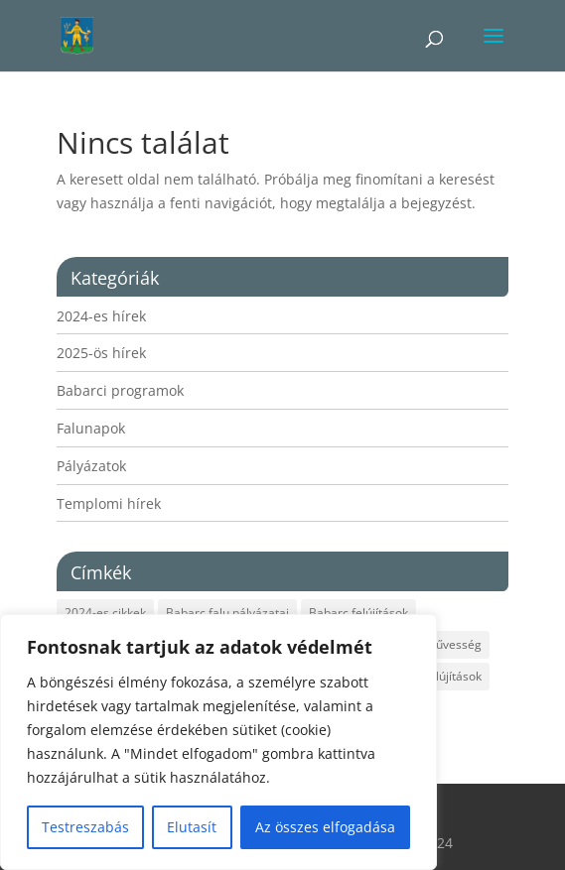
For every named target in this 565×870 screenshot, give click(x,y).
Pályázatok (91, 465)
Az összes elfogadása (325, 826)
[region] (218, 742)
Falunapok (91, 428)
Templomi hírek (109, 503)
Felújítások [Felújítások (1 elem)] (452, 676)
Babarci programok (120, 390)
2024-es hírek (101, 316)
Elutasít (191, 826)
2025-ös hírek (101, 352)
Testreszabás (85, 826)
